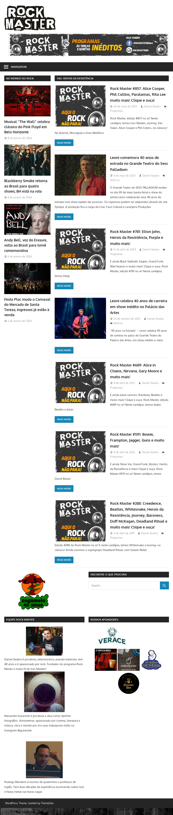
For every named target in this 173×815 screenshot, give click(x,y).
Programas (116, 116)
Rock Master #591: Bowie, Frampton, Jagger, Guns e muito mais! (134, 441)
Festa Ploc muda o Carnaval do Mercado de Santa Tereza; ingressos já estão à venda (26, 303)
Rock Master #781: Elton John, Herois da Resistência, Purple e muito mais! (138, 238)
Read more (64, 143)
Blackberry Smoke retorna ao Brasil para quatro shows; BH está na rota (27, 185)
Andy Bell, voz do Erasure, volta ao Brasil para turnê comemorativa (24, 244)
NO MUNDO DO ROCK (20, 78)
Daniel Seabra (152, 112)
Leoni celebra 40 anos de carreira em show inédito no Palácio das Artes (137, 307)
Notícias (115, 181)
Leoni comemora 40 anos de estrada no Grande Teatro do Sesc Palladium (137, 164)
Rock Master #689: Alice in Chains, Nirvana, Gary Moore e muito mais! (138, 371)
